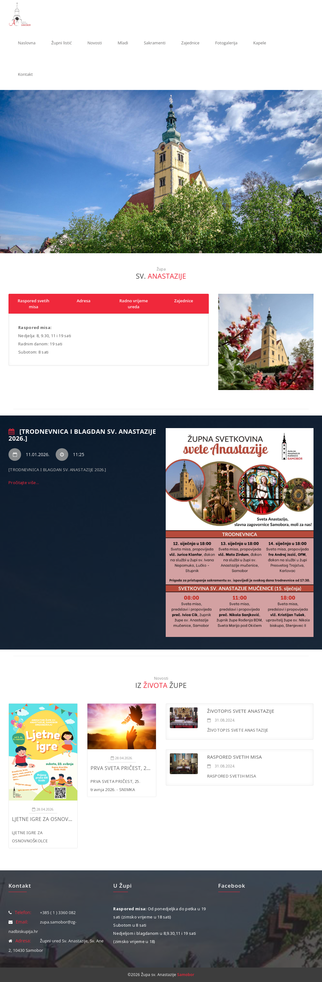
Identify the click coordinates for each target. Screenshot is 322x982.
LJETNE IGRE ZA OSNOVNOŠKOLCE (53, 819)
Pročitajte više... (23, 482)
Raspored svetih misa (33, 304)
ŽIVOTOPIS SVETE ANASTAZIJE (241, 711)
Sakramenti (154, 43)
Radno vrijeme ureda (133, 304)
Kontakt (25, 74)
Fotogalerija (226, 43)
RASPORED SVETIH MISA (234, 757)
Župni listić (61, 43)
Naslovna (27, 43)
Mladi (123, 43)
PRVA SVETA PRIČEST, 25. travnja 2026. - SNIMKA (151, 768)
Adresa (84, 301)
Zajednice (190, 43)
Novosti (94, 43)
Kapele (259, 43)
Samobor (185, 974)
